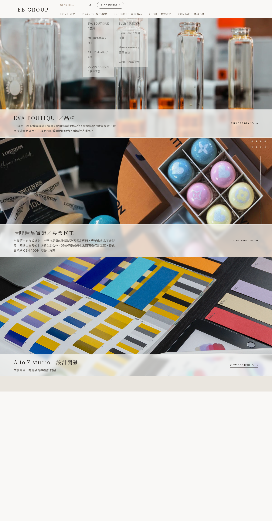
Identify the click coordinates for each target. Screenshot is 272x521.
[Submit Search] (90, 4)
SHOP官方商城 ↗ (110, 5)
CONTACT (191, 14)
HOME (68, 14)
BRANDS (94, 14)
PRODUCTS (128, 14)
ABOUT (160, 14)
